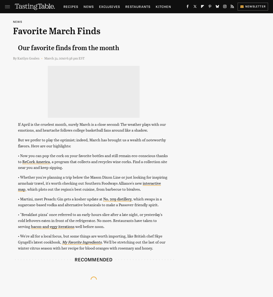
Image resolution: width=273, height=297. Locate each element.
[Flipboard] (202, 7)
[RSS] (232, 7)
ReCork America (36, 161)
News (89, 6)
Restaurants (137, 6)
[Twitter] (195, 7)
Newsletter (253, 6)
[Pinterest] (210, 7)
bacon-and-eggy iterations (52, 226)
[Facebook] (188, 7)
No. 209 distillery (117, 198)
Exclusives (109, 6)
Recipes (70, 6)
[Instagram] (225, 7)
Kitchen (163, 6)
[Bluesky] (217, 7)
